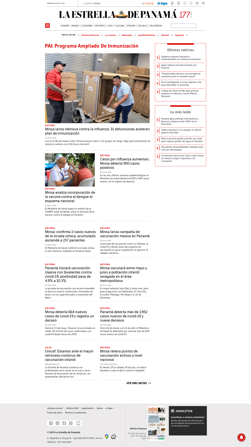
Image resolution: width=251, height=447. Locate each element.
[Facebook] (64, 423)
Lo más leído (180, 112)
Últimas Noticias (90, 35)
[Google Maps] (106, 436)
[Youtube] (78, 423)
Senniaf (165, 35)
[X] (57, 423)
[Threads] (51, 423)
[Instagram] (71, 423)
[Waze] (113, 436)
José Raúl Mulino (146, 35)
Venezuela (127, 35)
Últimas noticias (180, 50)
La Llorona (110, 35)
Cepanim (179, 35)
